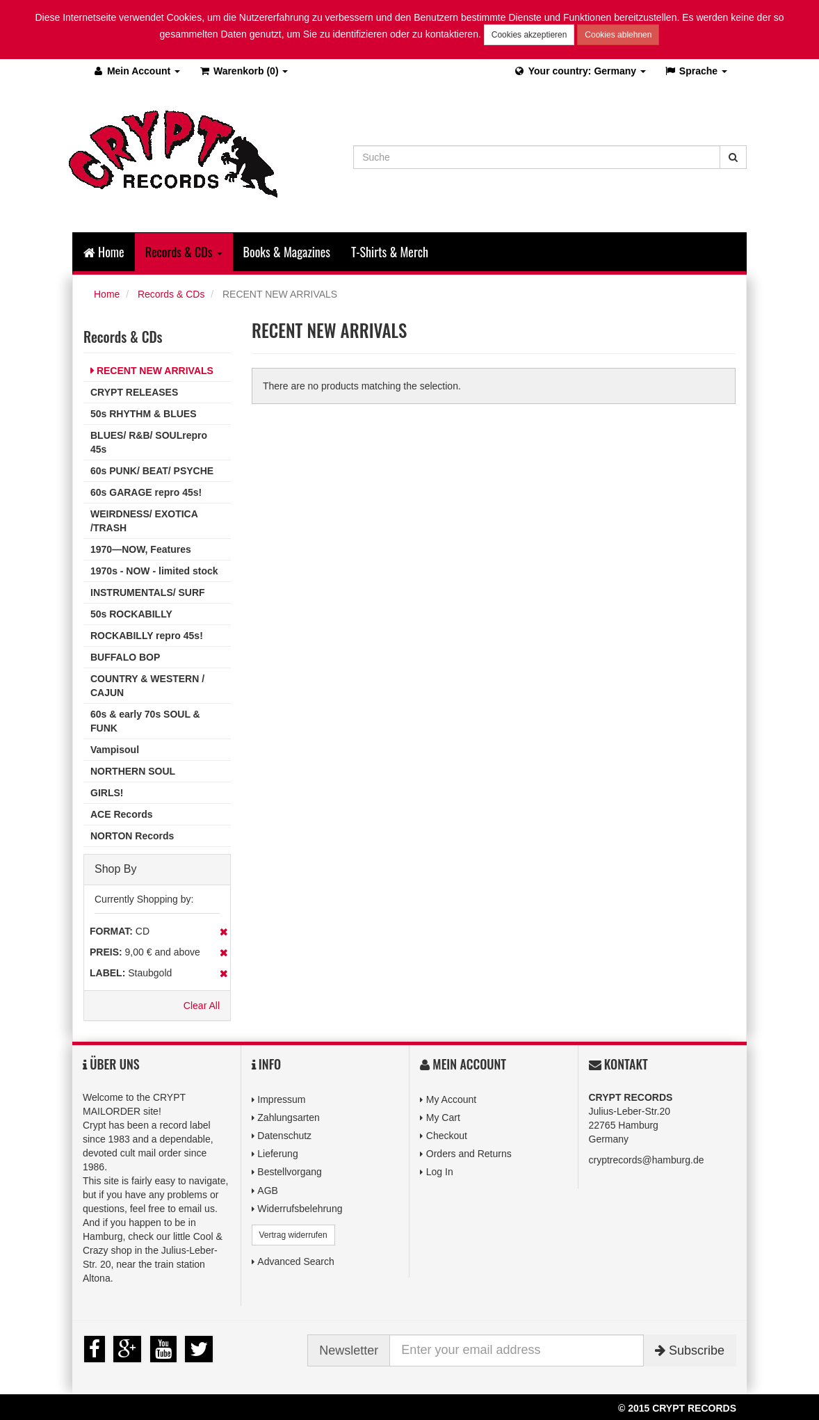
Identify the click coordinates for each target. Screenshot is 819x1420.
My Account (451, 1099)
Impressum (281, 1099)
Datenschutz (284, 1135)
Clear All (202, 1005)
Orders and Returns (469, 1153)
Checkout (446, 1135)
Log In (439, 1171)
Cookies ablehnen (618, 35)
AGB (267, 1190)
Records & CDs (171, 294)
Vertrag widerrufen (293, 1235)
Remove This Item (223, 932)
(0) (243, 70)
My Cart (443, 1117)
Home (103, 252)
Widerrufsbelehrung (299, 1208)
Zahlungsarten (288, 1117)
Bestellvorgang (289, 1171)
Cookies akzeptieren (529, 35)
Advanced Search (295, 1261)
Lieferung (277, 1153)
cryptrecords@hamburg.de (646, 1159)
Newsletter (348, 1350)
